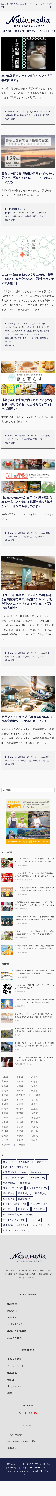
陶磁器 (39, 115)
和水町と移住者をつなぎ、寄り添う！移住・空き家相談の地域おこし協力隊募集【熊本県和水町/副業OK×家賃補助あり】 (34, 1044)
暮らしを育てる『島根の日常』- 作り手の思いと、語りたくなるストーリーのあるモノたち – (27, 178)
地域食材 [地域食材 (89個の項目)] (9, 1183)
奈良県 (19, 1118)
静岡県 (4, 1108)
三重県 (34, 1108)
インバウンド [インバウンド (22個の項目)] (39, 1204)
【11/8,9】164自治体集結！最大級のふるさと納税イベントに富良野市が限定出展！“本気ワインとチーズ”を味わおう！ (34, 1059)
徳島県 (34, 1127)
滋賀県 (4, 1113)
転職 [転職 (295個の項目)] (8, 1167)
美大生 (15, 334)
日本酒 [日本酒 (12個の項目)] (23, 1209)
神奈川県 (20, 1095)
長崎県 (34, 1136)
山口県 (19, 1127)
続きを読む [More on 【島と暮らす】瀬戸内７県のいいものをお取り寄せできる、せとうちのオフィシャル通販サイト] (10, 443)
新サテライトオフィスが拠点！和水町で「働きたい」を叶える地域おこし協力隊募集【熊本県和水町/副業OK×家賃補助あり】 (34, 1015)
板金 (29, 327)
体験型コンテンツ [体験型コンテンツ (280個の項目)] (15, 1172)
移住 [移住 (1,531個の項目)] (8, 1162)
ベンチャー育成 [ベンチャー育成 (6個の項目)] (12, 1214)
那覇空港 (45, 761)
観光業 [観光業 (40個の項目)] (40, 1193)
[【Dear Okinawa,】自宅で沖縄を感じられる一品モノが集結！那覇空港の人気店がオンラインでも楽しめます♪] (28, 476)
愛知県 (19, 1108)
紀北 (37, 338)
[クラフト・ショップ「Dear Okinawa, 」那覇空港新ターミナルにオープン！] (28, 694)
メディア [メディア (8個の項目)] (39, 1209)
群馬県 (4, 1090)
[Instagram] (30, 1413)
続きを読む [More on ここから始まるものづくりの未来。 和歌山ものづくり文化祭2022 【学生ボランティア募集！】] (10, 345)
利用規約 (47, 1464)
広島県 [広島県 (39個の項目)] (8, 1199)
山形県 (34, 1081)
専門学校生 (35, 334)
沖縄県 (22, 1145)
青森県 (19, 1077)
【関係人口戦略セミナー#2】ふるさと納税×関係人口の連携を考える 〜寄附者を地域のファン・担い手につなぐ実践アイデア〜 (34, 918)
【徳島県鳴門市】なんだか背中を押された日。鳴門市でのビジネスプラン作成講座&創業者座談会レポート (34, 1001)
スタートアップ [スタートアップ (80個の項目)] (13, 1188)
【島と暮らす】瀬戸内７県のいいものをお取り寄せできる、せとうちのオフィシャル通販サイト (27, 404)
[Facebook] (25, 1413)
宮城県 (4, 1081)
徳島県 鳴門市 (20, 991)
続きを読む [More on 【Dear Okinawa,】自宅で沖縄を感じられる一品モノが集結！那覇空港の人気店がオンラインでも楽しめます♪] (10, 540)
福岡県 (4, 1136)
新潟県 (36, 1095)
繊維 (29, 331)
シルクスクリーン (18, 331)
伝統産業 (36, 327)
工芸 (45, 111)
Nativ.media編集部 (16, 436)
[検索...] (28, 790)
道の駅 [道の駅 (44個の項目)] (8, 1193)
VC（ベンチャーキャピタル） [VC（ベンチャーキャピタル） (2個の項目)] (33, 1225)
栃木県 (34, 1086)
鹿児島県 (5, 1145)
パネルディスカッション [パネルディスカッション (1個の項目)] (17, 1230)
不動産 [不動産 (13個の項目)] (8, 1209)
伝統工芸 (38, 111)
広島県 (4, 1127)
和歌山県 (9, 338)
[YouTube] (35, 1413)
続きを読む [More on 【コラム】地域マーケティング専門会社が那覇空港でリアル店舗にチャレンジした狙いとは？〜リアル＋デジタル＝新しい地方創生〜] (10, 660)
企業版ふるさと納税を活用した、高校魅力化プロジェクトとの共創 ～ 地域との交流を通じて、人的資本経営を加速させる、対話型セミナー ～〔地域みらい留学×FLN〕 (34, 972)
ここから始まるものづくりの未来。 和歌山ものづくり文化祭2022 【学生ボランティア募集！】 (27, 279)
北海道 (4, 1077)
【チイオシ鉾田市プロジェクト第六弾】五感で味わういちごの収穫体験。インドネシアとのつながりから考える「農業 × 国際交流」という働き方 (34, 874)
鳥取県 (11, 111)
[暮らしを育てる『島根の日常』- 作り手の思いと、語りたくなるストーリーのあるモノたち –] (28, 151)
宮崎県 (34, 1140)
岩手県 (34, 1077)
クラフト (42, 439)
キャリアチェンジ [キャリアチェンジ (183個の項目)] (15, 1177)
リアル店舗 (15, 657)
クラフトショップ (18, 761)
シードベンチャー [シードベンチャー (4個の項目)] (13, 1220)
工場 (25, 338)
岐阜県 (34, 1104)
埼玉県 (19, 1090)
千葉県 (34, 1090)
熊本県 (4, 1140)
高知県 (34, 1131)
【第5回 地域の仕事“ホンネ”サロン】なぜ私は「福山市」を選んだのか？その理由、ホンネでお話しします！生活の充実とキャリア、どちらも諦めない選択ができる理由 (34, 903)
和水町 (17, 1020)
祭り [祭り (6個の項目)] (29, 1214)
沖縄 (47, 436)
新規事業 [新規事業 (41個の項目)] (24, 1193)
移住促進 (36, 761)
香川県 (4, 1131)
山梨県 (4, 1104)
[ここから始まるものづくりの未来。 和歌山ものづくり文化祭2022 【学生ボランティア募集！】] (28, 253)
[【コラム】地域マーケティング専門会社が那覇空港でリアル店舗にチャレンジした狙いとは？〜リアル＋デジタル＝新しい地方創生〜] (28, 573)
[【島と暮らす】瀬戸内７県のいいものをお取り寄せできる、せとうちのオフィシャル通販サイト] (28, 378)
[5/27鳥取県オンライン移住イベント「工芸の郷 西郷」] (28, 54)
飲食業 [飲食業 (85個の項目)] (25, 1183)
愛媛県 (19, 1131)
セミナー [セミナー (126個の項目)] (38, 1177)
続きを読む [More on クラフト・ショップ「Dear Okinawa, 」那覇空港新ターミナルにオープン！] (10, 764)
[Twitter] (20, 1413)
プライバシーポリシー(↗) (32, 1468)
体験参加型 (37, 331)
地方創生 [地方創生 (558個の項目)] (25, 1162)
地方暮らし (29, 115)
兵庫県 (4, 1118)
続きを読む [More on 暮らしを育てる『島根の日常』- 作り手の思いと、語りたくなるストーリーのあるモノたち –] (10, 220)
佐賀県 (19, 1136)
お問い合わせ (11, 1464)
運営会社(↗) (13, 1468)
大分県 (19, 1140)
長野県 (19, 1104)
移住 (48, 115)
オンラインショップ (14, 439)
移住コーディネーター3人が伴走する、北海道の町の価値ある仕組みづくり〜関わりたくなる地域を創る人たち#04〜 (34, 932)
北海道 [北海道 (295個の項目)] (23, 1167)
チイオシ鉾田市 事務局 (23, 880)
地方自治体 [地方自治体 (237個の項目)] (39, 1172)
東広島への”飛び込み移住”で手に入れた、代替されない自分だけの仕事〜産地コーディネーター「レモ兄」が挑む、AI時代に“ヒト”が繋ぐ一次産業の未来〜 (34, 947)
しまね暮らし (41, 213)
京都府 (19, 1113)
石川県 (19, 1099)
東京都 (4, 1095)
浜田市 (35, 216)
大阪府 (34, 1113)
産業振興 (25, 657)
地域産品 (28, 439)
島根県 (28, 216)
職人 (27, 334)
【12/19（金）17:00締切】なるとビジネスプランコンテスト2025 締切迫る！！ (34, 986)
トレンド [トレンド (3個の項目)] (34, 1220)
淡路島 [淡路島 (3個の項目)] (8, 1225)
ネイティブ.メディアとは (30, 1464)
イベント (45, 334)
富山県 (4, 1099)
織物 (44, 327)
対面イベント (18, 216)
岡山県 (34, 1122)
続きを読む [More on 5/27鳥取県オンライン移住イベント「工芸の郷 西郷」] (10, 119)
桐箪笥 (43, 338)
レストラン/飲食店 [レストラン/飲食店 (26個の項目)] (14, 1204)
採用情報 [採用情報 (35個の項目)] (24, 1199)
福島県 (4, 1086)
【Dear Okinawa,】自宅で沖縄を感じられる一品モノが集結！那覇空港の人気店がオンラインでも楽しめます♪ (27, 502)
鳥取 (21, 115)
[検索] (51, 7)
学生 (21, 334)
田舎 (16, 115)
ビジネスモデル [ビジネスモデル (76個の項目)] (37, 1188)
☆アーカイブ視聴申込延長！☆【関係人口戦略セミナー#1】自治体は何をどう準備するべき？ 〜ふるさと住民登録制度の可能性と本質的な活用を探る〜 (34, 889)
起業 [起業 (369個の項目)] (42, 1162)
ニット (31, 338)
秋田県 (19, 1081)
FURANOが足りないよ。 (24, 1064)
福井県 (34, 1099)
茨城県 (19, 1086)
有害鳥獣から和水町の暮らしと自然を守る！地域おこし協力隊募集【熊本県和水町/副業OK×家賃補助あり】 (34, 1030)
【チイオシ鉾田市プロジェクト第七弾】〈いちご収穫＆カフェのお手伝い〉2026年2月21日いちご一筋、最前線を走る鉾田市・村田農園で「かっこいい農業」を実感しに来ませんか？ (34, 860)
